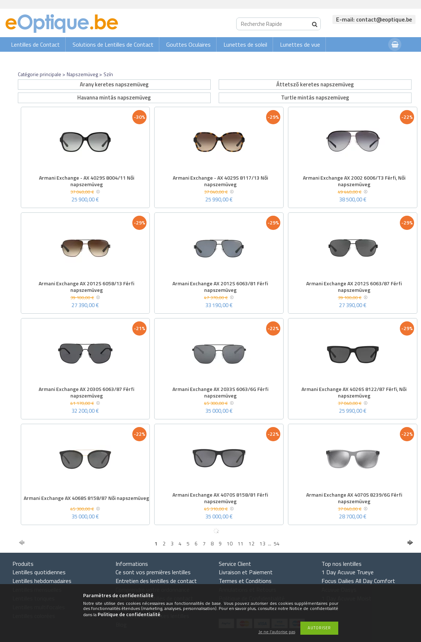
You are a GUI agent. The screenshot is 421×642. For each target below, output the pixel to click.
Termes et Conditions (245, 580)
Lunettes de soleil (245, 44)
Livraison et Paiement (246, 572)
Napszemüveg (82, 74)
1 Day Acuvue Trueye (347, 572)
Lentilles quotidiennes (39, 572)
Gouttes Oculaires (188, 44)
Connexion (368, 59)
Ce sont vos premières (153, 572)
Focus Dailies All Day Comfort (358, 580)
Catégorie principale (39, 74)
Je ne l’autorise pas (276, 632)
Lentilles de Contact (35, 44)
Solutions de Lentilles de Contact (113, 44)
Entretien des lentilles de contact (156, 580)
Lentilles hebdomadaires (41, 580)
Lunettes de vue (300, 44)
